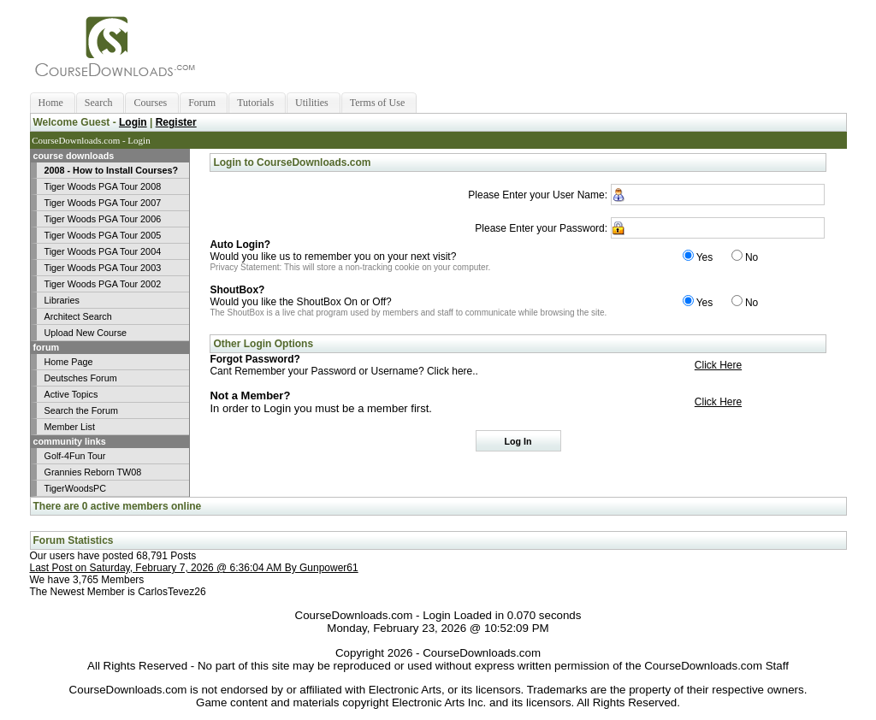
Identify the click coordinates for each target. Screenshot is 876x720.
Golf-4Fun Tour (75, 456)
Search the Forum (81, 410)
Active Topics (71, 394)
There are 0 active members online (117, 506)
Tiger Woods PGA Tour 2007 (103, 203)
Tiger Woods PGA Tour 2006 (103, 219)
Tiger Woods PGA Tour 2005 (103, 235)
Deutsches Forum (80, 378)
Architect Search (78, 316)
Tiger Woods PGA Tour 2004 (103, 251)
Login (133, 122)
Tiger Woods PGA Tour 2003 (103, 268)
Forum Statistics (73, 540)
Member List (69, 427)
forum (45, 347)
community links (68, 441)
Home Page (68, 362)
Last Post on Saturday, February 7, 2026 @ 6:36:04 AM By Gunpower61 (194, 568)
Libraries (62, 300)
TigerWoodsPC (75, 488)
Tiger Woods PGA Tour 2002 (103, 284)
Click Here (718, 365)
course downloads (73, 155)
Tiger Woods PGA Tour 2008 (103, 186)
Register (176, 122)
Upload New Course (85, 333)
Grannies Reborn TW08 (93, 472)
